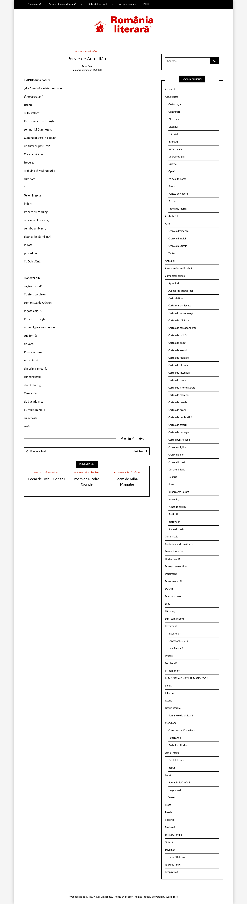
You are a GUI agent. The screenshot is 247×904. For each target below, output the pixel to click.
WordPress (172, 896)
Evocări (169, 656)
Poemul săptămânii (86, 51)
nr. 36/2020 (96, 69)
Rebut (171, 767)
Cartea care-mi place (179, 305)
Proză (168, 804)
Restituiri (170, 827)
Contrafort (174, 111)
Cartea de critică (177, 335)
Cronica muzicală (177, 246)
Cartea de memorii (178, 395)
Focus (171, 484)
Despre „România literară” (62, 4)
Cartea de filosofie (178, 365)
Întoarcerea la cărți (178, 491)
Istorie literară (173, 708)
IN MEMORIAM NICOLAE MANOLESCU (186, 678)
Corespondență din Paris (182, 730)
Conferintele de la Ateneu (179, 544)
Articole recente (127, 4)
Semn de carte (176, 529)
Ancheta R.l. (171, 216)
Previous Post (38, 451)
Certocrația (174, 104)
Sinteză (169, 842)
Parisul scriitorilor (178, 745)
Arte (167, 223)
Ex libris (172, 477)
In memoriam (172, 670)
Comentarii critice (175, 275)
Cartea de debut (177, 342)
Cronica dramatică (178, 231)
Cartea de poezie (177, 402)
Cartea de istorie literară (181, 387)
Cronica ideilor (176, 454)
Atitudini (170, 260)
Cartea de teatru (177, 424)
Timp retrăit (171, 872)
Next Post (138, 451)
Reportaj (169, 819)
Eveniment (171, 626)
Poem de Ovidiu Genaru (46, 479)
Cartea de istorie (177, 380)
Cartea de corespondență (182, 327)
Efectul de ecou (176, 760)
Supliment (170, 849)
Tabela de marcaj (177, 208)
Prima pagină (34, 4)
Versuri (172, 797)
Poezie (168, 775)
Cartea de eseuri (177, 350)
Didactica (173, 119)
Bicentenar (174, 633)
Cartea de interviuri (179, 372)
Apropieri (173, 283)
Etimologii (170, 611)
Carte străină (175, 298)
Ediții (146, 4)
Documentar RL (173, 581)
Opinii (171, 171)
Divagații (173, 126)
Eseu (167, 603)
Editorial (173, 134)
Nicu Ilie (87, 896)
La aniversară (175, 648)
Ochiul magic (172, 752)
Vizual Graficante (102, 896)
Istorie (168, 700)
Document (171, 573)
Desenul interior (177, 469)
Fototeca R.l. (172, 663)
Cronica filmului (177, 238)
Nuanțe (172, 164)
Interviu (169, 693)
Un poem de (175, 790)
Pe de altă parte (177, 179)
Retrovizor (174, 521)
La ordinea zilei (176, 156)
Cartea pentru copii (179, 439)
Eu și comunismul (174, 618)
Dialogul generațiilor (176, 566)
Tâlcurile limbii (173, 864)
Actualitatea (171, 96)
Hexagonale (174, 737)
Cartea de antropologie (181, 313)
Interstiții (173, 141)
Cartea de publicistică (180, 417)
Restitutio (173, 514)
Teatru (171, 253)
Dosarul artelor (173, 596)
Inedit (168, 685)
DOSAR (169, 588)
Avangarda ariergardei (180, 290)
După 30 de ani (176, 857)
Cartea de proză (177, 410)
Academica (171, 89)
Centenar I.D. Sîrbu (178, 641)
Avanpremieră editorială (178, 268)
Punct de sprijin (177, 506)
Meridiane (171, 723)
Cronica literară (176, 462)
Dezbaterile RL (173, 559)
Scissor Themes (133, 896)
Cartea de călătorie (179, 320)
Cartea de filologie (178, 357)
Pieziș (171, 186)
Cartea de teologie (178, 432)
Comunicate (171, 536)
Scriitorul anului (174, 834)
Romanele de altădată (180, 715)
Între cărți (173, 499)
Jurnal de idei (175, 149)
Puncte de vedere (178, 193)
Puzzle (171, 201)
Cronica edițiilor (177, 447)
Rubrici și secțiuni (98, 4)
